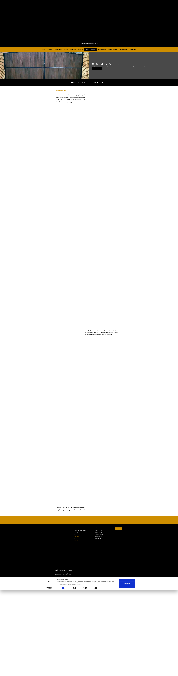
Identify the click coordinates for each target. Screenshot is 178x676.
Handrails (73, 49)
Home (43, 49)
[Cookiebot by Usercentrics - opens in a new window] (49, 374)
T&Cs (111, 584)
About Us (49, 49)
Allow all (127, 365)
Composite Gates (90, 49)
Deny (127, 372)
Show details (102, 373)
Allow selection (127, 369)
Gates (66, 49)
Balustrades (58, 49)
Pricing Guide (102, 49)
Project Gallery (112, 49)
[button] (97, 68)
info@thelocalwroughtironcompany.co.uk (81, 540)
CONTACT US (69, 520)
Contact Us (133, 49)
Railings (80, 49)
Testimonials (123, 49)
